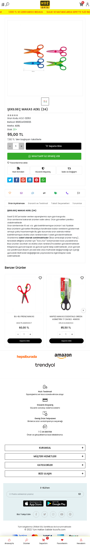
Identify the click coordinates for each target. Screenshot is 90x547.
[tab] (16, 203)
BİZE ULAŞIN (45, 473)
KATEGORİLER (45, 465)
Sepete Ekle (53, 146)
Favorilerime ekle (17, 162)
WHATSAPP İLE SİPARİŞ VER (44, 156)
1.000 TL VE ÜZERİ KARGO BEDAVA (24, 12)
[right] (83, 310)
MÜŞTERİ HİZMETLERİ (45, 456)
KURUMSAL (45, 447)
